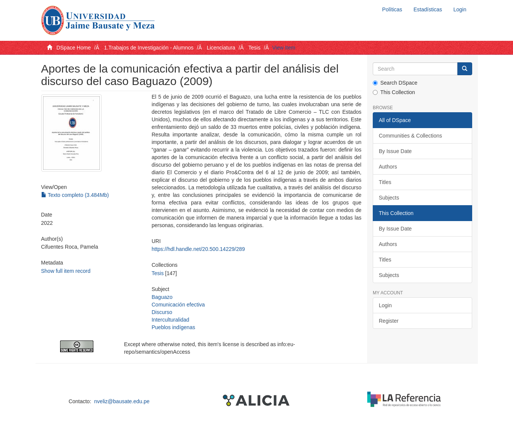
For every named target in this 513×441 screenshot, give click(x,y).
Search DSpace (395, 83)
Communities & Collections (410, 136)
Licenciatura (221, 48)
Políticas (392, 9)
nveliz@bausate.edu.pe (122, 401)
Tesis (254, 48)
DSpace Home (73, 48)
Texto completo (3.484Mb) (75, 195)
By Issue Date (395, 151)
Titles (385, 182)
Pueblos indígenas (173, 327)
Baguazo (162, 297)
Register (388, 321)
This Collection (394, 92)
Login (385, 305)
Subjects (389, 198)
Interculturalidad (170, 320)
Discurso (162, 312)
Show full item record (66, 271)
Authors (388, 167)
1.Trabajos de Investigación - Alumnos (149, 48)
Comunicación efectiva (178, 305)
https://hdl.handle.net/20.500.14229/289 (198, 249)
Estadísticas (428, 9)
